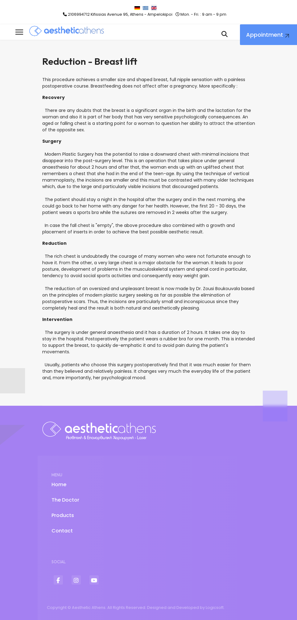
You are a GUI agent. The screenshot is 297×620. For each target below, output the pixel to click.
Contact (62, 530)
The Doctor (65, 499)
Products (63, 515)
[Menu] (19, 32)
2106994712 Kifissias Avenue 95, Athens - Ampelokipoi (120, 14)
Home (59, 484)
